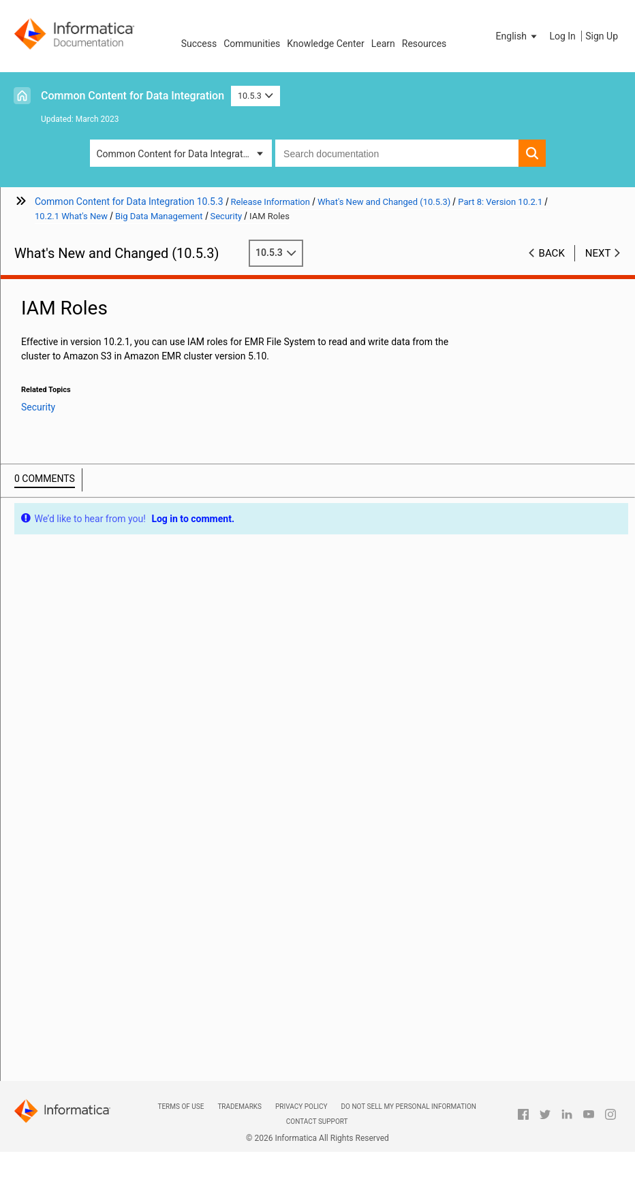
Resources (424, 43)
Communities (251, 43)
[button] (518, 36)
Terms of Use (180, 1106)
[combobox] (396, 153)
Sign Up (601, 36)
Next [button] (598, 253)
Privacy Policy (301, 1106)
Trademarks (239, 1106)
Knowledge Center (325, 43)
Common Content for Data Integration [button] (176, 153)
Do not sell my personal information (408, 1106)
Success (199, 43)
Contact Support (317, 1121)
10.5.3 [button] (255, 96)
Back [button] (552, 253)
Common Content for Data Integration (132, 95)
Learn (383, 43)
